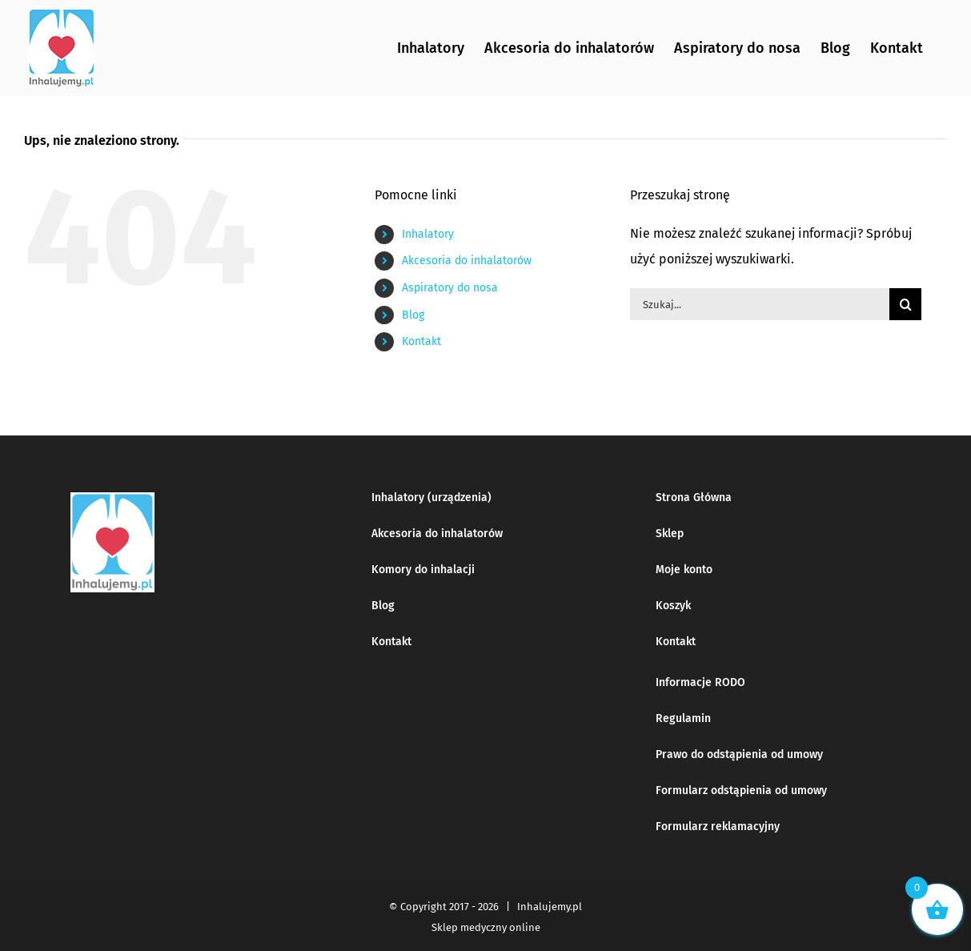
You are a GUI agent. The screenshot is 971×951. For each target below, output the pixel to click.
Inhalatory (428, 234)
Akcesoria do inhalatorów (467, 260)
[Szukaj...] (759, 304)
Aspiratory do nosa (450, 288)
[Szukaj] (905, 304)
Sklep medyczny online (485, 927)
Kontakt (421, 341)
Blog (413, 315)
